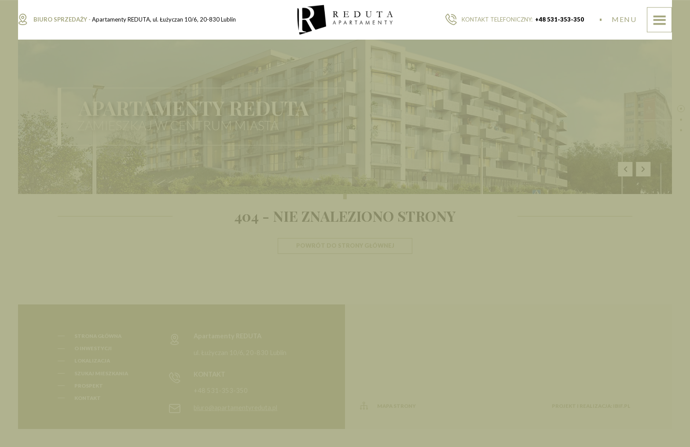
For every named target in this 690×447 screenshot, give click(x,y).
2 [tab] (680, 119)
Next (643, 169)
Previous (625, 169)
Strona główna (97, 336)
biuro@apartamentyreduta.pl (235, 407)
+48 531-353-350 (559, 19)
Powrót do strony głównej (345, 245)
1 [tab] (680, 108)
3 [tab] (680, 130)
